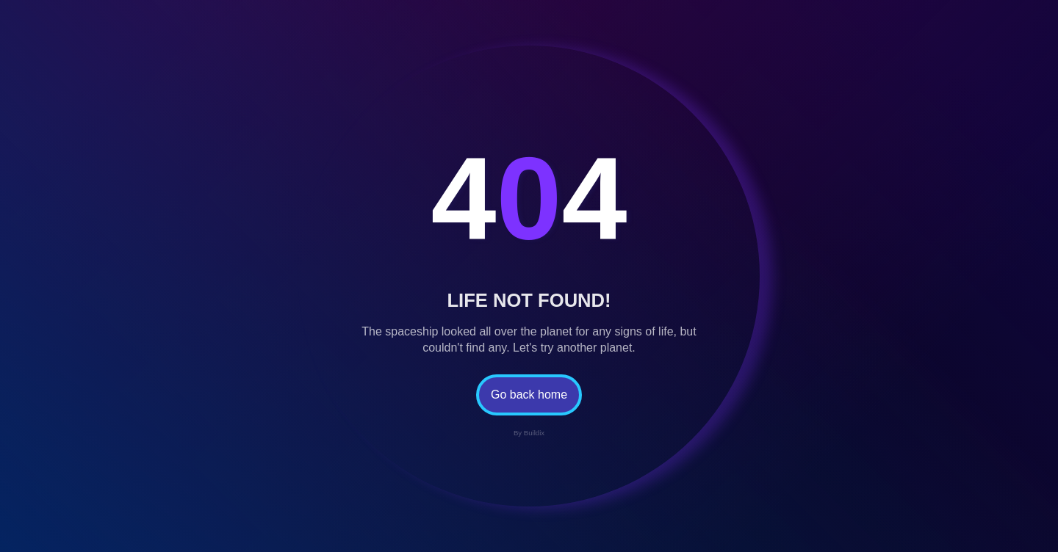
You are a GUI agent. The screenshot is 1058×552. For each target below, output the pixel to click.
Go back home (529, 394)
